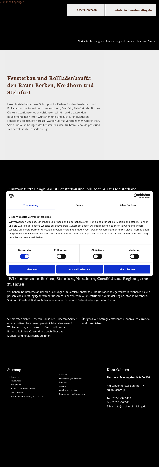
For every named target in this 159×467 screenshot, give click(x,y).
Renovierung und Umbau (120, 41)
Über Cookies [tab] (128, 205)
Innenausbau (17, 392)
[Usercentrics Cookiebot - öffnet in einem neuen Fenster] (136, 195)
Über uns (141, 41)
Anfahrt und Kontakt (68, 390)
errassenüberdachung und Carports (28, 396)
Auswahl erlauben (79, 269)
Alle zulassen (127, 269)
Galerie (152, 41)
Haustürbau (16, 380)
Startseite (83, 41)
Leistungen (96, 41)
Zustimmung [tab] (30, 205)
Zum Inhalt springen (12, 2)
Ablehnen (31, 269)
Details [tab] (79, 205)
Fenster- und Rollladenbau (23, 388)
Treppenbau (16, 384)
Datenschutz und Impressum (72, 394)
